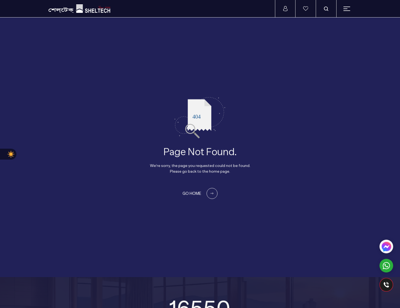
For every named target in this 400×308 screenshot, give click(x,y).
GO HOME (200, 193)
